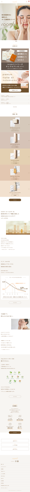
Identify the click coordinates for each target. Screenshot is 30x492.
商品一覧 (2, 464)
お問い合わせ (3, 476)
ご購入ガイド (3, 471)
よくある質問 (3, 473)
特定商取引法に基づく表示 (5, 485)
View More (15, 106)
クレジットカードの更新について (6, 103)
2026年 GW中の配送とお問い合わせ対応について (8, 96)
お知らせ (2, 478)
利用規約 (2, 483)
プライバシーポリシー (4, 487)
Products (15, 199)
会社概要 (2, 480)
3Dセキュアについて (4, 100)
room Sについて (3, 466)
